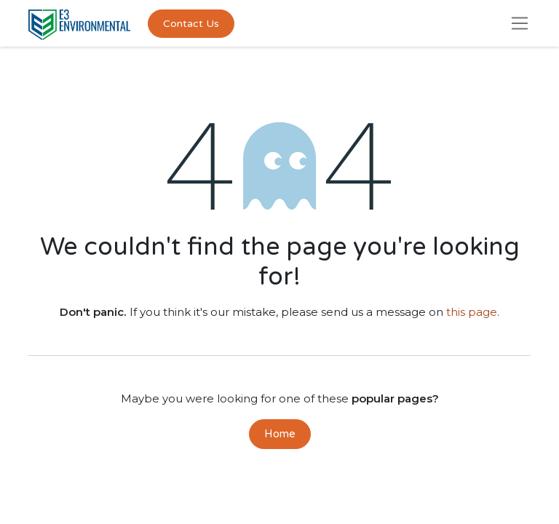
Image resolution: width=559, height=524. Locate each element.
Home (280, 433)
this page (471, 312)
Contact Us (191, 23)
